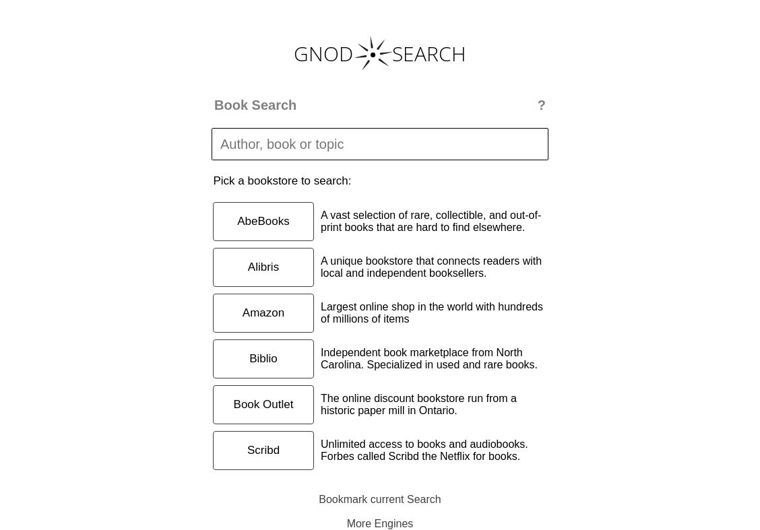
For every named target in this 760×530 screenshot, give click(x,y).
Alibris (263, 267)
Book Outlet (264, 404)
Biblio (263, 358)
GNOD (323, 53)
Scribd (263, 450)
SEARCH (429, 53)
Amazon (263, 312)
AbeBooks (263, 221)
